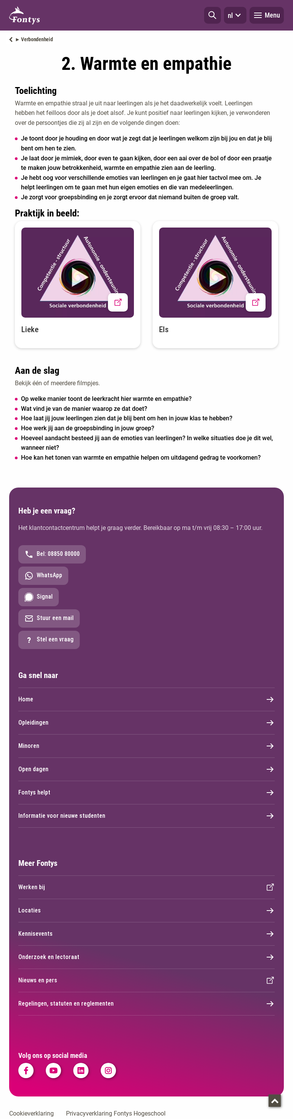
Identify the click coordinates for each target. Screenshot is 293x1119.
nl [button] (235, 15)
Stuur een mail (49, 618)
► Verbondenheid (34, 39)
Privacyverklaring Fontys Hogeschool (116, 1113)
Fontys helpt (146, 792)
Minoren (146, 746)
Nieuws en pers (146, 980)
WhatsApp (43, 575)
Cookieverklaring (31, 1113)
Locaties (146, 910)
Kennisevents (146, 933)
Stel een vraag (49, 639)
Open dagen (146, 769)
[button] (212, 15)
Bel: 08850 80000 (52, 554)
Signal (38, 597)
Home (146, 699)
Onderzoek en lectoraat (146, 957)
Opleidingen (146, 722)
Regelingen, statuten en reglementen (146, 1003)
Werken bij (146, 887)
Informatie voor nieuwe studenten (146, 815)
